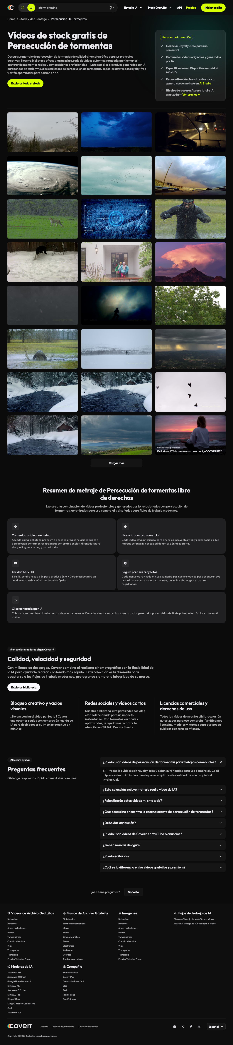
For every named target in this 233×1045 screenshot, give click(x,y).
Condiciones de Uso (88, 1026)
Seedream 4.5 (14, 1012)
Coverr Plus (68, 977)
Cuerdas (67, 954)
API (179, 7)
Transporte (12, 950)
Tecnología (12, 954)
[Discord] (199, 1026)
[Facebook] (191, 1026)
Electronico (68, 945)
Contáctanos (69, 999)
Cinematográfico (71, 937)
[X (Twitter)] (182, 1026)
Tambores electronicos (74, 923)
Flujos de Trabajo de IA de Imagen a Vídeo (195, 923)
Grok (9, 1008)
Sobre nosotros (70, 972)
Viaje (9, 945)
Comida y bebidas (16, 941)
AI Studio (205, 83)
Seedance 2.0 (14, 972)
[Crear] (23, 7)
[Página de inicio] (10, 7)
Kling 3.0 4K (13, 985)
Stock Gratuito (160, 7)
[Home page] (19, 1026)
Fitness (10, 932)
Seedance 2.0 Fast (16, 977)
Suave (66, 941)
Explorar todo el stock (25, 83)
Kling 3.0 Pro (13, 994)
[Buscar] (31, 7)
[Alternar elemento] (220, 762)
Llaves (66, 928)
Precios (191, 7)
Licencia (44, 1026)
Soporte (133, 892)
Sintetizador (69, 919)
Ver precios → (191, 94)
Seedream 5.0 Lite (16, 990)
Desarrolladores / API (73, 981)
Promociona (69, 994)
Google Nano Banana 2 (19, 981)
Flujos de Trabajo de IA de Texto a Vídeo (194, 919)
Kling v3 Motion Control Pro (21, 1003)
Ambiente (67, 950)
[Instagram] (174, 1026)
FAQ (65, 990)
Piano (66, 932)
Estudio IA (133, 7)
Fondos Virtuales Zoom (18, 959)
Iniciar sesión (213, 7)
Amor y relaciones (16, 928)
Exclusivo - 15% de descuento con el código (189, 451)
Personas (11, 923)
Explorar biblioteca (23, 687)
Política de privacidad (63, 1026)
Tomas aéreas (14, 937)
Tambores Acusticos (72, 959)
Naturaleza (12, 919)
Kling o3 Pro (13, 999)
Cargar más (116, 463)
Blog (65, 985)
